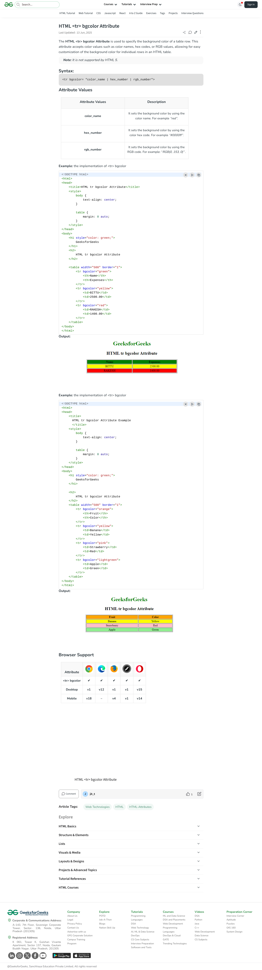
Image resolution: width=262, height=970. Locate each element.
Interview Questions (192, 13)
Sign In (251, 4)
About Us (72, 916)
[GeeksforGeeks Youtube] (42, 955)
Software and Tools (141, 947)
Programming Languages (138, 918)
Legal (70, 919)
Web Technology (140, 927)
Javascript (110, 13)
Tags (162, 13)
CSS (98, 13)
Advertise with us (76, 931)
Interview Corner (235, 916)
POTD (102, 916)
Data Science (201, 935)
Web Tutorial (86, 13)
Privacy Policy (74, 923)
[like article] (189, 794)
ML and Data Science (174, 916)
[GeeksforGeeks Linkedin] (11, 955)
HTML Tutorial (67, 13)
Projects (173, 13)
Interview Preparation (142, 943)
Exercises (151, 13)
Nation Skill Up (107, 927)
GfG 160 (231, 927)
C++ (197, 927)
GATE (166, 939)
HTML (119, 807)
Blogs (102, 923)
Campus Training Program (76, 941)
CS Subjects (201, 939)
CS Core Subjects (140, 939)
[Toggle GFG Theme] (240, 4)
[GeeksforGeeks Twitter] (27, 955)
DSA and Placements (174, 919)
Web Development (173, 923)
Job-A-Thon (105, 919)
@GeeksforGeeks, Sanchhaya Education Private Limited (40, 966)
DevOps (135, 935)
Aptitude (231, 919)
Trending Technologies (175, 943)
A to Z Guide (135, 13)
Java (197, 923)
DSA (133, 923)
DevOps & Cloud (171, 935)
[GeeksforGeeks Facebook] (35, 955)
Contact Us (73, 927)
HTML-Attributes (140, 807)
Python (198, 919)
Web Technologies (98, 807)
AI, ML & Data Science (142, 931)
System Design (234, 931)
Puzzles (231, 923)
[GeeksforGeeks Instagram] (19, 955)
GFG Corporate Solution (80, 935)
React (122, 13)
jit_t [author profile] (92, 794)
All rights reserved (85, 966)
